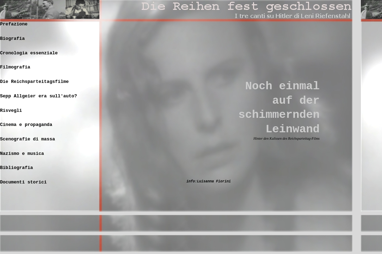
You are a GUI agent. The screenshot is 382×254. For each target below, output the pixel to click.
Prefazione (13, 24)
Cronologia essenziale (29, 53)
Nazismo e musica (22, 153)
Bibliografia (16, 167)
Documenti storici (23, 182)
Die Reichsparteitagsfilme (34, 81)
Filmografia (15, 67)
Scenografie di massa (27, 139)
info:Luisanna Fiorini (208, 181)
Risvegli (11, 110)
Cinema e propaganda (26, 124)
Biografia (12, 38)
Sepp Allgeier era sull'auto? (38, 96)
